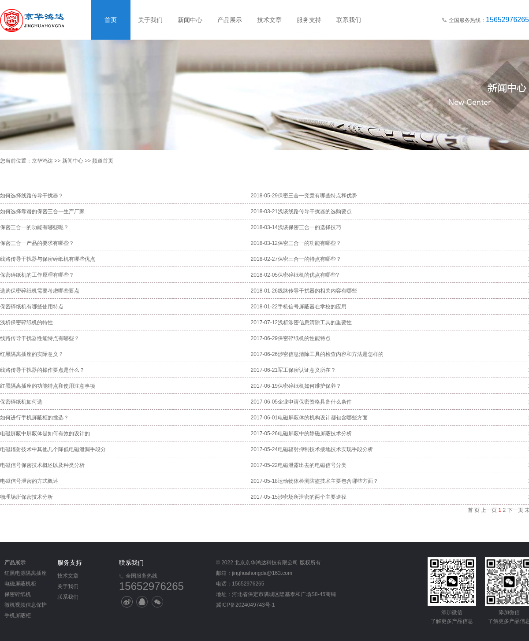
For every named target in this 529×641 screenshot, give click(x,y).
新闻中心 (190, 19)
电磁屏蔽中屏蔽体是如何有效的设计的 (45, 433)
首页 (110, 19)
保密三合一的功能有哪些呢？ (34, 227)
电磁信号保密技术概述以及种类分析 (42, 465)
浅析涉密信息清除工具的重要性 (315, 322)
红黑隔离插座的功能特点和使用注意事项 (47, 386)
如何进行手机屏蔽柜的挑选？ (34, 418)
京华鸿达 (42, 161)
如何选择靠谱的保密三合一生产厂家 (42, 211)
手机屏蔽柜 (17, 615)
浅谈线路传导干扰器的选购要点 (315, 211)
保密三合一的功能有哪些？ (309, 243)
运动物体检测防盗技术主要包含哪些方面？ (328, 481)
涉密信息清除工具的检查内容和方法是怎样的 (331, 354)
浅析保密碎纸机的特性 (26, 322)
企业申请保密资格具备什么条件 (315, 402)
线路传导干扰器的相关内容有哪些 (317, 291)
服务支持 (309, 19)
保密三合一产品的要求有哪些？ (37, 243)
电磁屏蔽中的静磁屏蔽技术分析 (315, 433)
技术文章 (269, 19)
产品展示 (229, 19)
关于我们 (150, 19)
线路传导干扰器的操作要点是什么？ (42, 370)
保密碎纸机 (17, 594)
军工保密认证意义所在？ (307, 370)
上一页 (489, 510)
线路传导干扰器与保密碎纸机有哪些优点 (47, 259)
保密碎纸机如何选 (21, 402)
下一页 (515, 510)
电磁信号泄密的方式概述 (29, 481)
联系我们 (348, 19)
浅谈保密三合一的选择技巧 (309, 227)
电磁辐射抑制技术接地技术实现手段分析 (325, 449)
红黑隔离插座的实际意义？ (31, 354)
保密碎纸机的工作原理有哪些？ (37, 275)
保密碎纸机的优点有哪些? (308, 275)
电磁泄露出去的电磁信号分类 (312, 465)
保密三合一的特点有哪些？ (309, 259)
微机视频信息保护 (25, 605)
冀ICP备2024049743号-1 (245, 605)
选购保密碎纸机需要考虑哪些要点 (39, 291)
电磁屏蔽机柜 (20, 584)
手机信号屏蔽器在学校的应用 (312, 307)
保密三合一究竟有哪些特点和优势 (317, 196)
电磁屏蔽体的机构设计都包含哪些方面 (323, 418)
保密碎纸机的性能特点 (304, 338)
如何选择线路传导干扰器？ (31, 196)
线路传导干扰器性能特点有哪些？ (39, 338)
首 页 (474, 510)
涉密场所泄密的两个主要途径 (312, 497)
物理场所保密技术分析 (26, 497)
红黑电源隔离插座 (25, 573)
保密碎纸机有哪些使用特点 (31, 307)
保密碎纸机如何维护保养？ (309, 386)
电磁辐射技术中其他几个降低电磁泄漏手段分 (53, 449)
